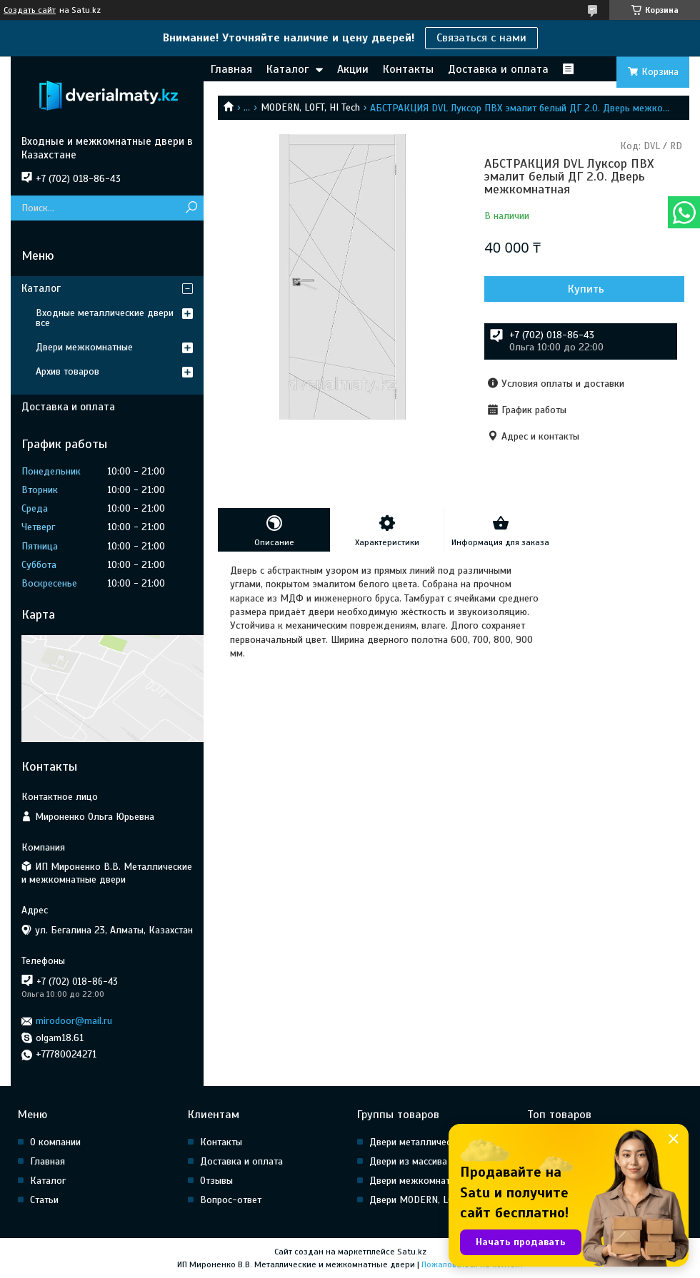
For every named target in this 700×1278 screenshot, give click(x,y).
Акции (353, 69)
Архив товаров (67, 371)
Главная (231, 69)
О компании (55, 1142)
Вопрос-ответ (230, 1200)
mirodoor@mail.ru (74, 1021)
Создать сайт (30, 10)
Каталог (287, 69)
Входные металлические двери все (105, 318)
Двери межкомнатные (84, 347)
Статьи (44, 1200)
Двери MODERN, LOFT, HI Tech (434, 1200)
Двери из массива (408, 1161)
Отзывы (216, 1181)
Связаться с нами (481, 38)
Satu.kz (411, 1252)
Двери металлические (417, 1142)
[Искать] (191, 208)
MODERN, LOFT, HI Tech (310, 107)
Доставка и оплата (498, 69)
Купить (586, 289)
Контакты (408, 69)
